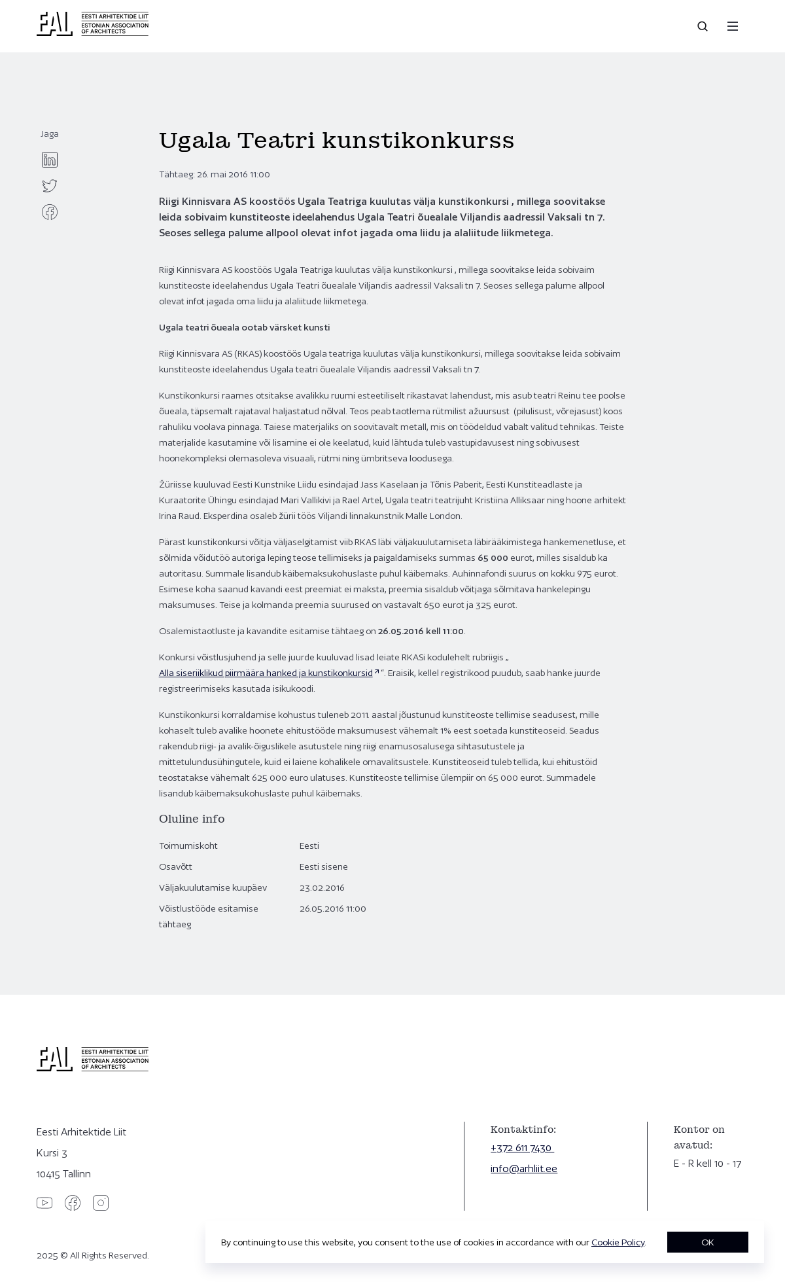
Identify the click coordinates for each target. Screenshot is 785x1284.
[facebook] (50, 212)
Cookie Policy (617, 1242)
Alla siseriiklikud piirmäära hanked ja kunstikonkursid (266, 673)
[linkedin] (50, 160)
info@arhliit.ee (524, 1168)
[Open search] (704, 26)
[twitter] (50, 186)
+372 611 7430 (522, 1147)
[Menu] (732, 26)
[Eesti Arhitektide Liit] (92, 32)
